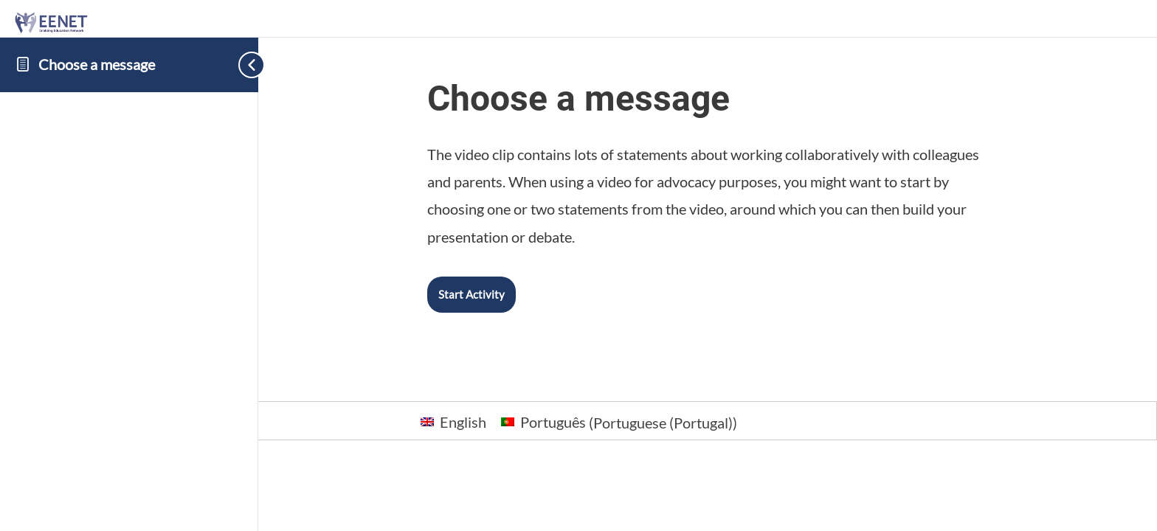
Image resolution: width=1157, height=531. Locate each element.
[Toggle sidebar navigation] (236, 64)
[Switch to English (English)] (453, 421)
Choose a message (96, 64)
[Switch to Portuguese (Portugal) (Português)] (619, 421)
